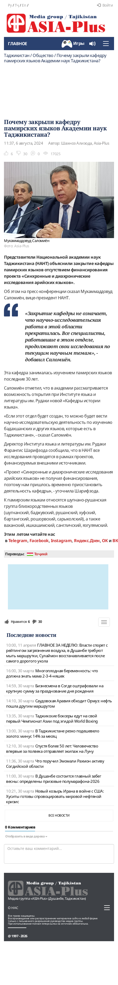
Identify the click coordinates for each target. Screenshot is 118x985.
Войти (105, 5)
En (24, 5)
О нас (13, 907)
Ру (10, 5)
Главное (17, 43)
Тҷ (17, 5)
